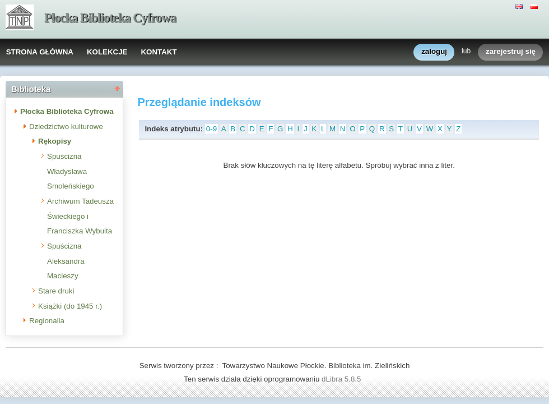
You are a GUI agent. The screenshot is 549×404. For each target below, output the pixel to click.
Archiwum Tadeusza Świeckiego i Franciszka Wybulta (80, 216)
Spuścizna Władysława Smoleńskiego (70, 171)
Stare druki (56, 291)
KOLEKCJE (107, 52)
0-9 (211, 129)
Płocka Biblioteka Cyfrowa (110, 18)
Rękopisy (54, 141)
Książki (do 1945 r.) (70, 306)
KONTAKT (158, 52)
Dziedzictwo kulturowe (66, 126)
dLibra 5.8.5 (342, 379)
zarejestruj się (511, 52)
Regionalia (46, 320)
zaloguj (434, 52)
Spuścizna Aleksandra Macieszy (66, 261)
